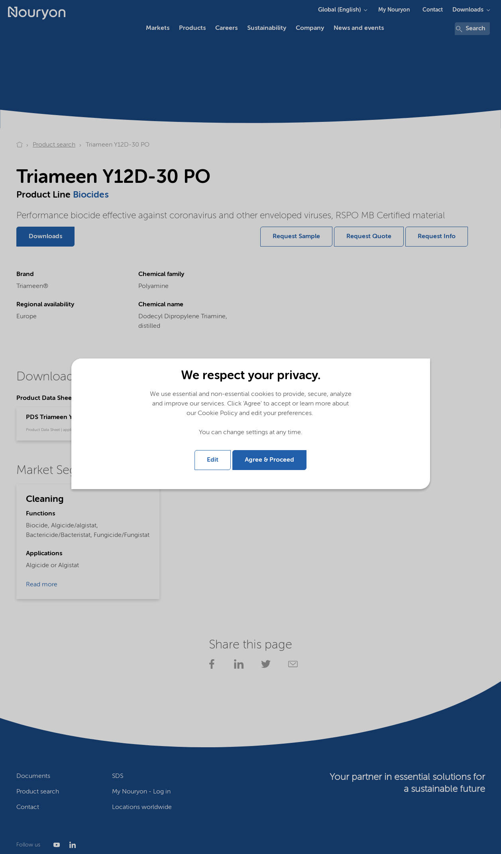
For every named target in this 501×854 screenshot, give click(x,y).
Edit (212, 460)
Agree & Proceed (269, 460)
